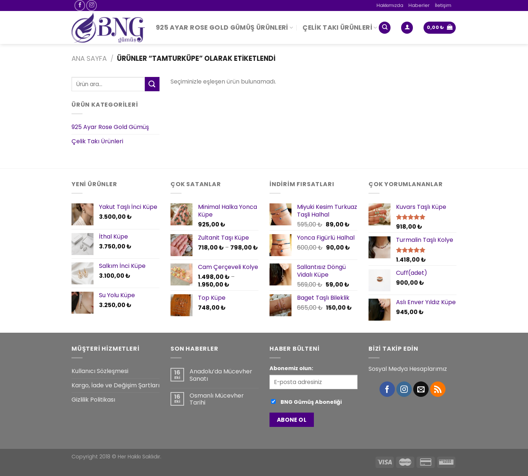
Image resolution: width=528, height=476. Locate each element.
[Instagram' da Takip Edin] (91, 5)
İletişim (443, 5)
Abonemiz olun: (291, 368)
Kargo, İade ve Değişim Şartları (116, 385)
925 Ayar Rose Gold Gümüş (110, 127)
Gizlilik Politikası (93, 399)
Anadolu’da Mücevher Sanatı (221, 375)
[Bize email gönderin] (421, 389)
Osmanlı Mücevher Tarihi (217, 399)
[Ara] (384, 28)
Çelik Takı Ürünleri (339, 27)
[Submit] (152, 84)
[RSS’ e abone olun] (437, 389)
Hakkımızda (390, 5)
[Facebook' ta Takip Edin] (79, 5)
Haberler (419, 5)
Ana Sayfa (89, 58)
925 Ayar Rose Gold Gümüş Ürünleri (224, 27)
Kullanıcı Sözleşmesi (100, 371)
